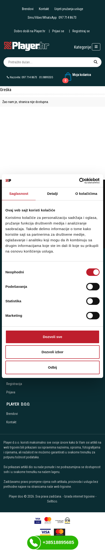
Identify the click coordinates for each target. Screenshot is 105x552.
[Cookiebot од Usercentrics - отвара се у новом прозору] (79, 181)
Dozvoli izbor (52, 352)
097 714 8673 (67, 17)
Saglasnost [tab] (18, 194)
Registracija (14, 384)
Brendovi (28, 9)
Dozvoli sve (52, 337)
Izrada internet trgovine (79, 496)
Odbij (52, 367)
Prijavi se (58, 31)
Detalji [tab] (52, 194)
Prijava (10, 392)
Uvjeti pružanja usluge (68, 9)
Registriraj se (81, 31)
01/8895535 (46, 77)
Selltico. (52, 501)
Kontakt (44, 9)
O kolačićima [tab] (86, 194)
